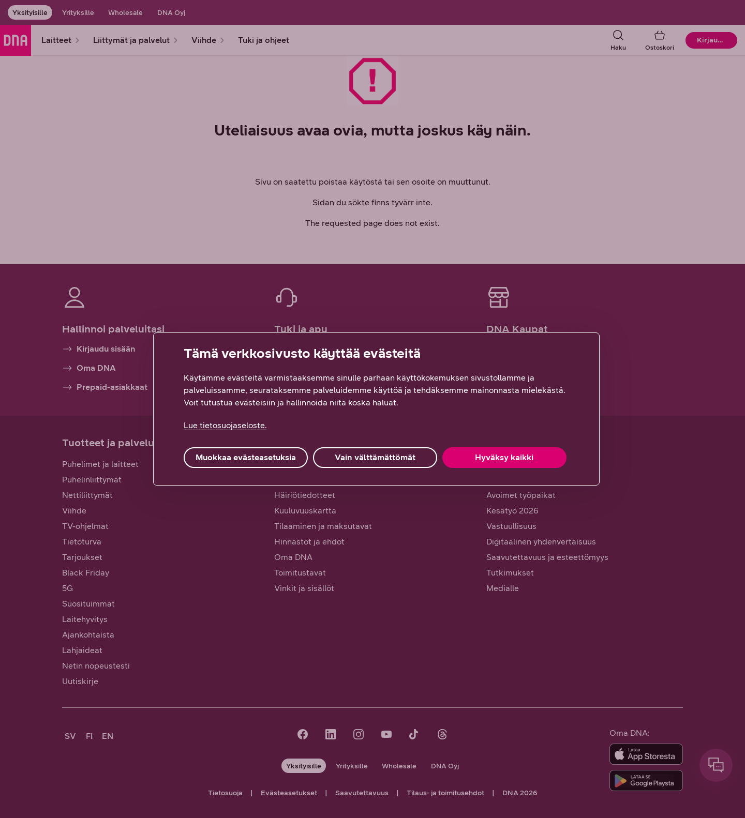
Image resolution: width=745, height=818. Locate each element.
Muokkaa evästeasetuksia (246, 457)
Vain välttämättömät (375, 457)
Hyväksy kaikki (504, 457)
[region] (376, 409)
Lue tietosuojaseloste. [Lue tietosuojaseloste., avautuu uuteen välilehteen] (225, 425)
